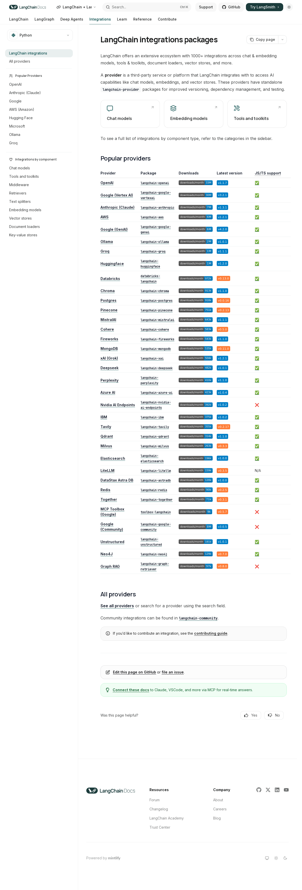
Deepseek (109, 368)
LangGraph (44, 20)
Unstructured (112, 542)
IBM (103, 417)
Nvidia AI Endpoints (117, 405)
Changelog (158, 809)
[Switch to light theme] (276, 858)
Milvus (106, 446)
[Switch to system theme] (267, 858)
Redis (105, 490)
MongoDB (109, 348)
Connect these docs (131, 690)
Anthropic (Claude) (117, 207)
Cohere (107, 329)
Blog (217, 818)
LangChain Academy (166, 818)
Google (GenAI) (114, 229)
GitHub (231, 7)
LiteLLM (107, 470)
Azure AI (107, 392)
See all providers (117, 605)
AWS (104, 217)
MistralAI (108, 319)
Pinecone (109, 310)
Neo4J (106, 554)
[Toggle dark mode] (289, 7)
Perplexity (109, 380)
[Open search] (146, 7)
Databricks (110, 278)
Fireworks (109, 339)
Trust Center (159, 827)
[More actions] (282, 39)
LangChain (18, 20)
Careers (220, 809)
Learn (122, 20)
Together (108, 499)
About (218, 800)
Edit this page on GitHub (134, 672)
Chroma (107, 291)
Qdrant (106, 436)
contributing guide (210, 633)
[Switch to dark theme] (285, 858)
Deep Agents (71, 20)
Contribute (167, 20)
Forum (154, 800)
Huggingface (112, 263)
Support (206, 7)
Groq (104, 251)
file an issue (173, 672)
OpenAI (106, 183)
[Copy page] (262, 39)
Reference (142, 20)
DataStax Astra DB (116, 480)
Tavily (105, 426)
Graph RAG (110, 566)
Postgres (108, 300)
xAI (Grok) (109, 358)
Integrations (100, 20)
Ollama (106, 241)
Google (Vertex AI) (116, 195)
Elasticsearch (112, 458)
